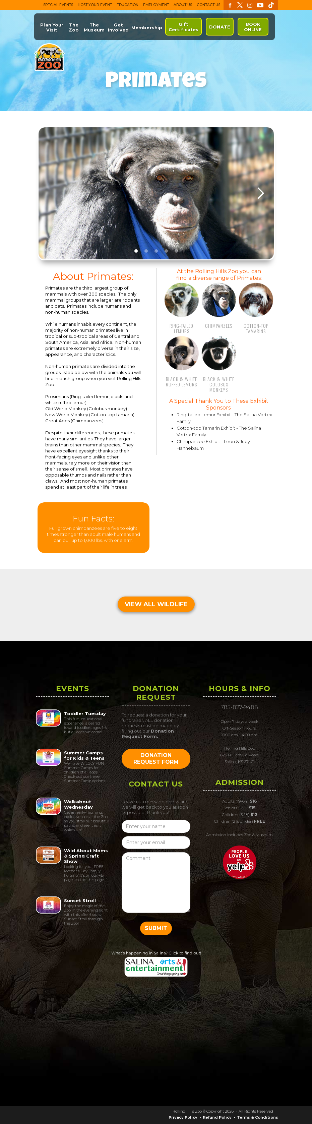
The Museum (94, 27)
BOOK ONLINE (253, 26)
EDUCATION (127, 5)
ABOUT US (183, 5)
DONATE (219, 26)
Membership (146, 27)
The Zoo (74, 27)
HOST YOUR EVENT (95, 5)
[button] (260, 193)
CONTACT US (208, 5)
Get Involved (118, 27)
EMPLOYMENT (156, 5)
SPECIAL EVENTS (58, 5)
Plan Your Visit (51, 27)
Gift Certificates (183, 26)
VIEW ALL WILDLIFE (156, 604)
